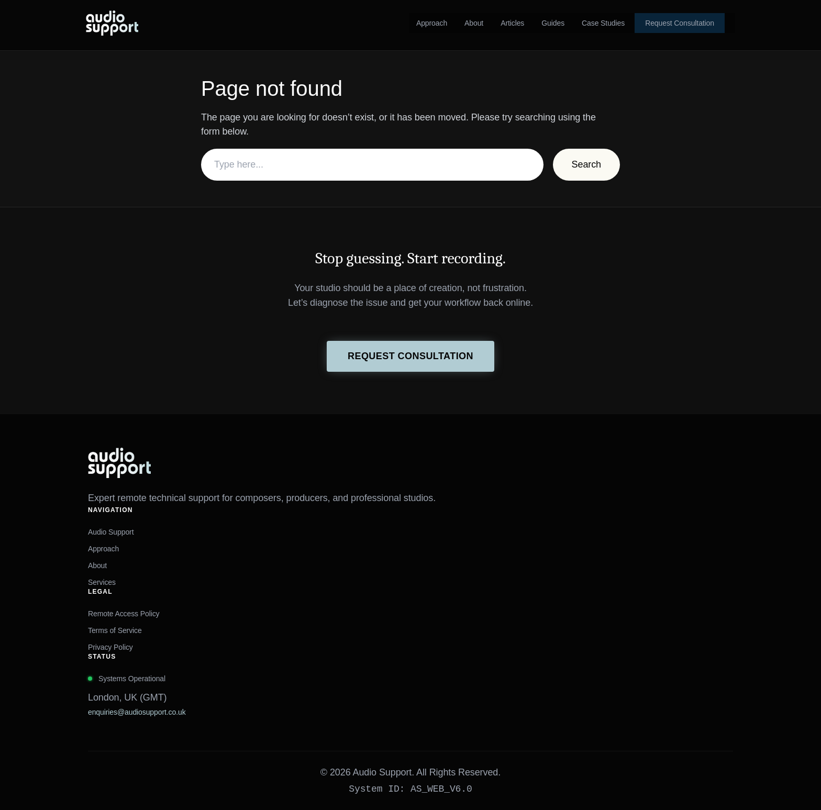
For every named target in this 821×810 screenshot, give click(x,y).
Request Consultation (410, 356)
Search (586, 164)
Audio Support (111, 532)
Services (102, 582)
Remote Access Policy (124, 613)
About (97, 565)
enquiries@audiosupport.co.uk (137, 712)
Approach (103, 549)
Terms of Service (115, 630)
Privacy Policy (110, 647)
